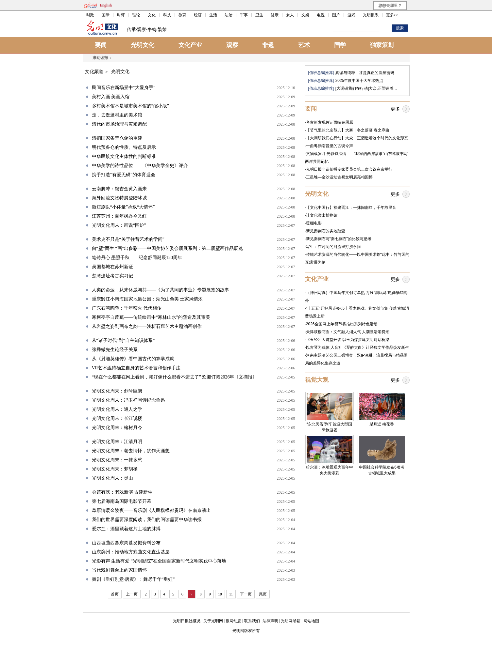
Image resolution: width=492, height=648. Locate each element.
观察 (232, 45)
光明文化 (142, 45)
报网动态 (233, 621)
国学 (340, 45)
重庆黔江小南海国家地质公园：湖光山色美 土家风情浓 (147, 299)
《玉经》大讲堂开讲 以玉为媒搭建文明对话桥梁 (347, 339)
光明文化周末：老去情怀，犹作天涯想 (131, 450)
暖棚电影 (314, 223)
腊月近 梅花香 (381, 424)
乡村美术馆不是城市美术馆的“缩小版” (130, 105)
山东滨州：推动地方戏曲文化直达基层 (131, 551)
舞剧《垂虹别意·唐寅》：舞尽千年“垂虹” (133, 579)
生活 (213, 15)
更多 (395, 109)
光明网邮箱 (290, 621)
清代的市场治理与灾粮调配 (119, 124)
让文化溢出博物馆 (321, 215)
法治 (228, 15)
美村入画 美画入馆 (111, 96)
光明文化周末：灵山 (112, 478)
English (106, 5)
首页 (115, 594)
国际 (106, 15)
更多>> (392, 15)
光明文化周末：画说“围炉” (119, 225)
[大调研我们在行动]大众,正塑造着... (366, 88)
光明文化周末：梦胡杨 (115, 469)
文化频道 (94, 71)
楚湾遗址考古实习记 (112, 275)
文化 (152, 15)
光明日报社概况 (186, 621)
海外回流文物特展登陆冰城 (119, 197)
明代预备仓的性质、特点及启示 (124, 147)
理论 (136, 15)
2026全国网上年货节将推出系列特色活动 (342, 324)
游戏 (351, 15)
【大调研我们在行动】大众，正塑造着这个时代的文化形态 (357, 138)
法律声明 (270, 621)
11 (231, 594)
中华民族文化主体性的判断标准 (124, 156)
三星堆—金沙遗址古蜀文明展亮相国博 (339, 177)
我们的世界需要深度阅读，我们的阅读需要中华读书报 (147, 519)
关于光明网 (213, 621)
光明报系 (371, 15)
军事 (244, 15)
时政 (90, 15)
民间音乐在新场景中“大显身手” (123, 87)
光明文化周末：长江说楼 (117, 418)
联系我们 (252, 621)
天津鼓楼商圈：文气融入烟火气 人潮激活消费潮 (347, 332)
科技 (167, 15)
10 (220, 594)
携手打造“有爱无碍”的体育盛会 (123, 174)
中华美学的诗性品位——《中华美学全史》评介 (140, 165)
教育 (182, 15)
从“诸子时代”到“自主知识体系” (123, 340)
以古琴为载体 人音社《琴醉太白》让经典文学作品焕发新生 (357, 347)
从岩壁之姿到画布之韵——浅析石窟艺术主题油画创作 (147, 326)
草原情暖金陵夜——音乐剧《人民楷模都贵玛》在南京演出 (151, 510)
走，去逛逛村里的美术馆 (117, 115)
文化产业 (190, 45)
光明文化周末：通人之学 (117, 409)
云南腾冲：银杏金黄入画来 (119, 188)
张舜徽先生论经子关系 (115, 349)
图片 (336, 15)
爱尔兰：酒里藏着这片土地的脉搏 (126, 528)
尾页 (263, 594)
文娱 (305, 15)
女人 (290, 15)
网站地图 (311, 621)
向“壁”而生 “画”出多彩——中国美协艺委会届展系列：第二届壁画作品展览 (167, 248)
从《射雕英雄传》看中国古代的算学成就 (133, 358)
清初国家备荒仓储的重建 (117, 138)
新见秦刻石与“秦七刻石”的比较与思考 (338, 239)
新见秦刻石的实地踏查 (325, 231)
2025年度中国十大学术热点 (359, 80)
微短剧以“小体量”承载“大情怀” (123, 207)
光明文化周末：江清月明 (117, 441)
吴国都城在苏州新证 (112, 266)
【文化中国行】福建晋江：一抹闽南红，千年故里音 (351, 207)
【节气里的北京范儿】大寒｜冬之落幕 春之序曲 (347, 130)
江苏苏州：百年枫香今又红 (119, 216)
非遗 (268, 45)
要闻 (101, 45)
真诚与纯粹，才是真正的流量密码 (364, 72)
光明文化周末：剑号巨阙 (117, 391)
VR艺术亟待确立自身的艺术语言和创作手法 (136, 367)
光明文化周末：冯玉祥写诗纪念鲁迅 (128, 400)
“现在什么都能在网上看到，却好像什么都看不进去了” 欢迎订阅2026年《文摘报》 (174, 377)
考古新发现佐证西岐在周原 (329, 122)
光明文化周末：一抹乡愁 (117, 459)
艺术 (304, 45)
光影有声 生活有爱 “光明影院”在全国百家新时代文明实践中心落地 (159, 561)
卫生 (259, 15)
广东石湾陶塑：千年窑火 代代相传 (127, 308)
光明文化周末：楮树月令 (117, 427)
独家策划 (382, 45)
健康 (275, 15)
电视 (321, 15)
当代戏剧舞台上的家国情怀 (119, 570)
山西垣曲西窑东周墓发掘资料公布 (126, 542)
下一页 (246, 594)
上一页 (132, 594)
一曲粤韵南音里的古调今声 (329, 146)
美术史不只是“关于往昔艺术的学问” (128, 239)
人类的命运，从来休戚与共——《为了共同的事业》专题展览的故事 (160, 289)
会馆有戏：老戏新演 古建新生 (122, 492)
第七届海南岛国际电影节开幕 (121, 501)
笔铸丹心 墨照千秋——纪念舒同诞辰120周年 (137, 257)
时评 (121, 15)
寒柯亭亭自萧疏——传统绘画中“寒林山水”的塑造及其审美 (151, 317)
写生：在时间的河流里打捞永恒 (333, 246)
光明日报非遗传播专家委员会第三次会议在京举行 (349, 169)
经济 (198, 15)
